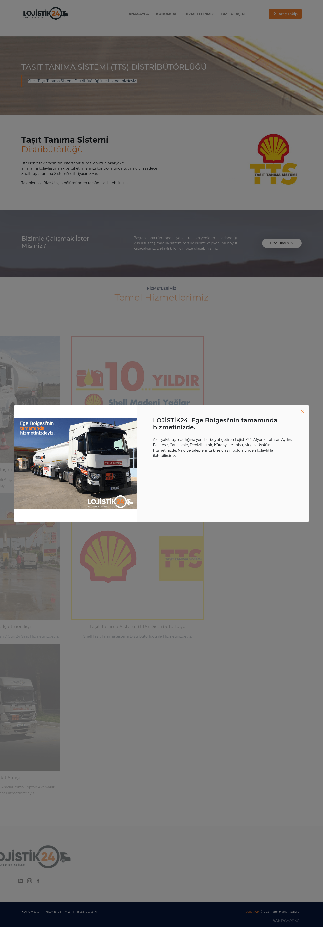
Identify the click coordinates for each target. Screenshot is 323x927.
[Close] (302, 411)
